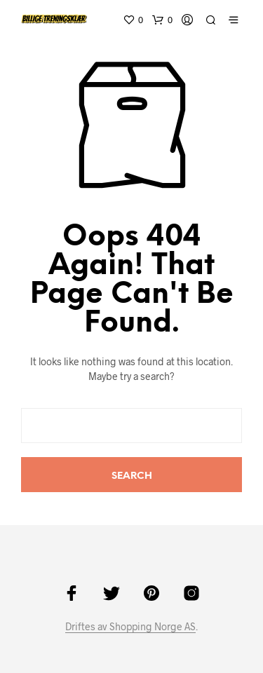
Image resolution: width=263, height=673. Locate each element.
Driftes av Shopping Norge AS (130, 626)
